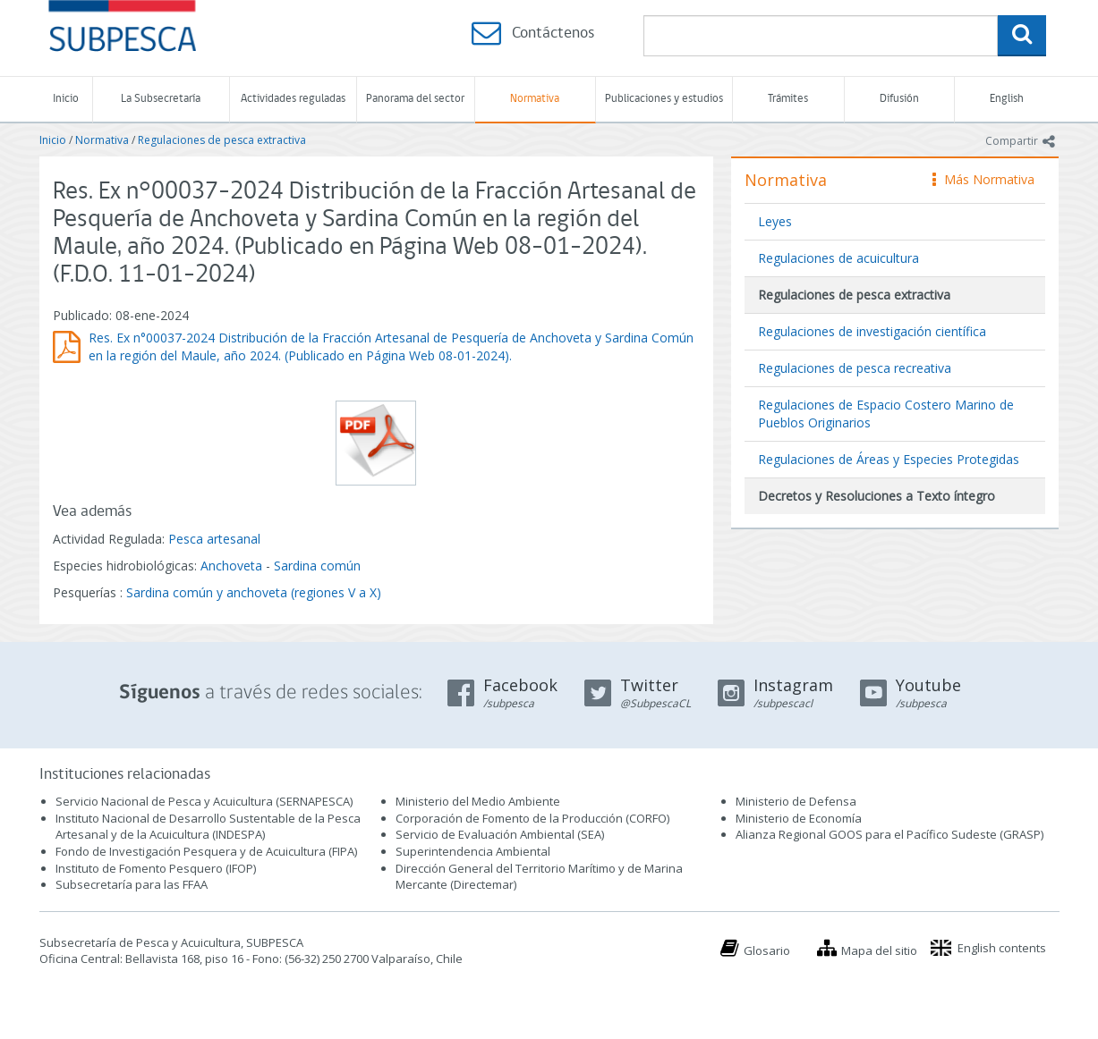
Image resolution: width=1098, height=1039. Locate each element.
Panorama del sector (415, 99)
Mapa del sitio (879, 950)
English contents (1002, 948)
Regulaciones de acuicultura (838, 257)
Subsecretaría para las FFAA (131, 884)
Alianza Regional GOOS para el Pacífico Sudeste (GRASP (888, 834)
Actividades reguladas (293, 99)
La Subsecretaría (160, 99)
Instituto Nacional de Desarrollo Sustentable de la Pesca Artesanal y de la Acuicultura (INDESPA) (208, 826)
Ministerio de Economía (799, 818)
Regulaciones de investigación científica (872, 331)
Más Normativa (983, 179)
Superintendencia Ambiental (473, 851)
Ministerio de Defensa (796, 801)
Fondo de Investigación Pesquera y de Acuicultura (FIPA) (206, 851)
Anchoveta (231, 565)
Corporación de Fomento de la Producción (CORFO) (532, 818)
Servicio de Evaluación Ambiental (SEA (498, 834)
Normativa (534, 99)
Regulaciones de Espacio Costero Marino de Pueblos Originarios (886, 413)
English (1007, 99)
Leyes (775, 221)
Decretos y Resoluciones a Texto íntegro (876, 495)
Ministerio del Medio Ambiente (478, 801)
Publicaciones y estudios (664, 99)
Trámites (788, 99)
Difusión (899, 99)
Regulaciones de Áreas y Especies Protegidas (888, 459)
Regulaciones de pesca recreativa (854, 367)
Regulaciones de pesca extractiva (222, 140)
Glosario (767, 950)
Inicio (66, 99)
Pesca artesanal (214, 538)
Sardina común (317, 565)
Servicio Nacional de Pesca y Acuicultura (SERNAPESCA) (204, 801)
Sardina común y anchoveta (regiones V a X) (253, 592)
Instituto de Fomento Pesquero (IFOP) (155, 868)
